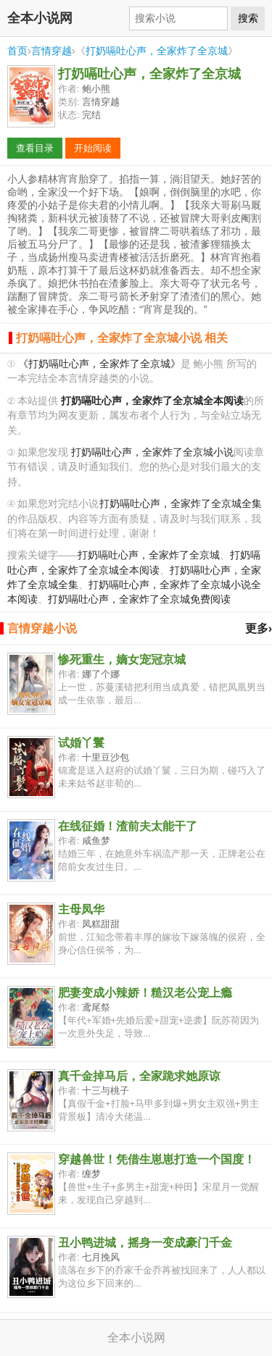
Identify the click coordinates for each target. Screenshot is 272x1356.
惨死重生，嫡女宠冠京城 (122, 659)
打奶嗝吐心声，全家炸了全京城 (157, 50)
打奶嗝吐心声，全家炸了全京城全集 (180, 503)
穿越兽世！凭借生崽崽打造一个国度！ (156, 1159)
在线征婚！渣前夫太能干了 (127, 826)
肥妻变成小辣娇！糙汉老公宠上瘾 (145, 993)
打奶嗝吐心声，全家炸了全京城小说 (152, 452)
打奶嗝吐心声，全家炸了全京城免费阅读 (139, 599)
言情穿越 (51, 50)
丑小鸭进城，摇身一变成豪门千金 (145, 1242)
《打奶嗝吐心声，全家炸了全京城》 (99, 364)
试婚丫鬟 (81, 743)
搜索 (248, 18)
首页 (17, 50)
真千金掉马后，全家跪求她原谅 (139, 1076)
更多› (258, 628)
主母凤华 (81, 909)
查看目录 (35, 148)
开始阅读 (93, 148)
